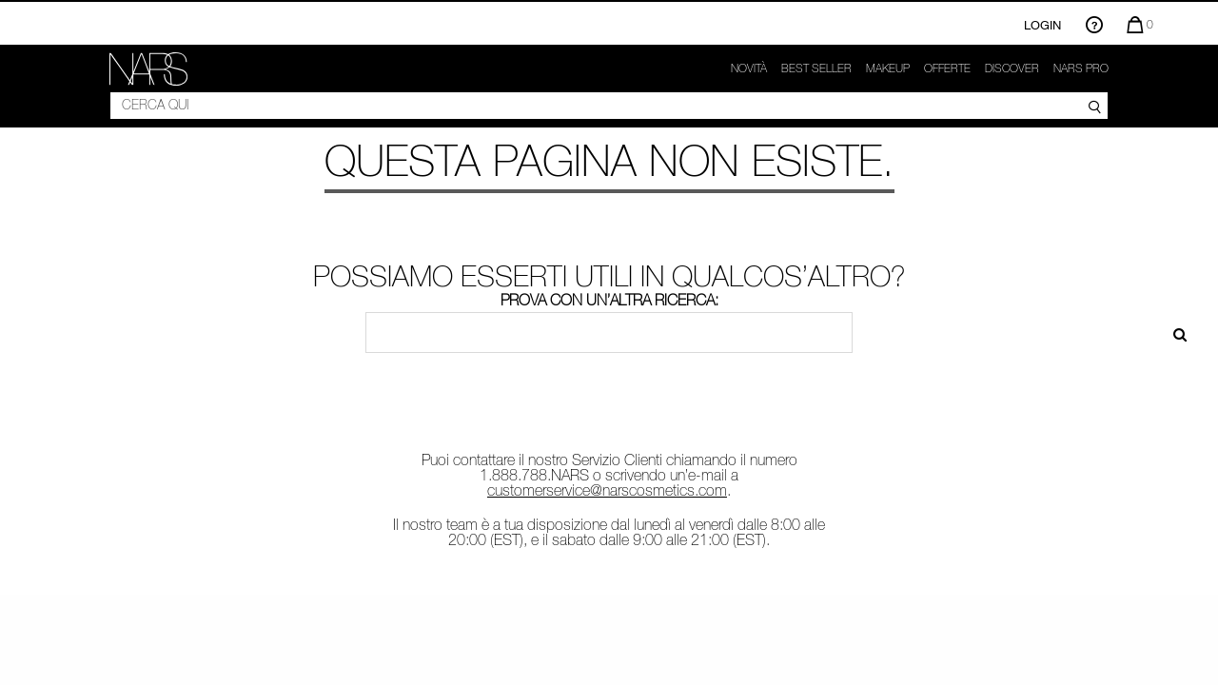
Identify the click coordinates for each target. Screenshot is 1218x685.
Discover (1012, 68)
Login (1042, 24)
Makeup (888, 68)
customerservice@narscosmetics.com (607, 490)
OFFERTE (947, 68)
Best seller (816, 68)
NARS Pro (1081, 68)
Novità (749, 68)
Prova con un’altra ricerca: (609, 299)
